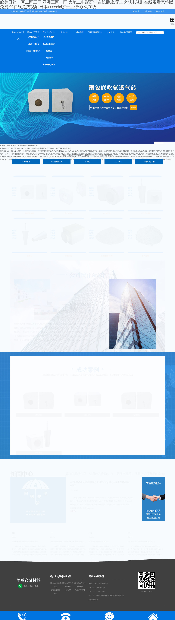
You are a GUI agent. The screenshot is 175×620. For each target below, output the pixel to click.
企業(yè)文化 (33, 44)
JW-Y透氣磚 (49, 37)
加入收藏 (136, 11)
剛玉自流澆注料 (49, 44)
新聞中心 (64, 32)
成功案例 (80, 32)
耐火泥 (49, 51)
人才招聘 (110, 32)
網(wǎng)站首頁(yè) (18, 33)
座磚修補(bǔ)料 (49, 65)
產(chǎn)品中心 (49, 32)
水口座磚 (49, 58)
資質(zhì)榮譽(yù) (33, 51)
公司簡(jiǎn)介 (33, 37)
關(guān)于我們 (33, 32)
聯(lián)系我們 (126, 32)
